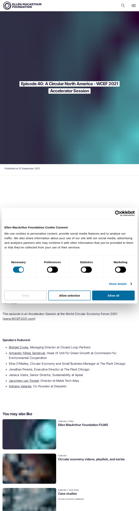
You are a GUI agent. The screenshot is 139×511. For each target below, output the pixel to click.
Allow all (113, 295)
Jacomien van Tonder (24, 381)
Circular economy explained (71, 499)
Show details (118, 283)
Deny (25, 295)
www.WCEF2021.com (19, 319)
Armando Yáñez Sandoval (27, 353)
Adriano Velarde (20, 386)
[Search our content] (123, 5)
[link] (69, 434)
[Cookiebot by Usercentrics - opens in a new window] (118, 213)
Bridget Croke (18, 347)
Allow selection (69, 295)
